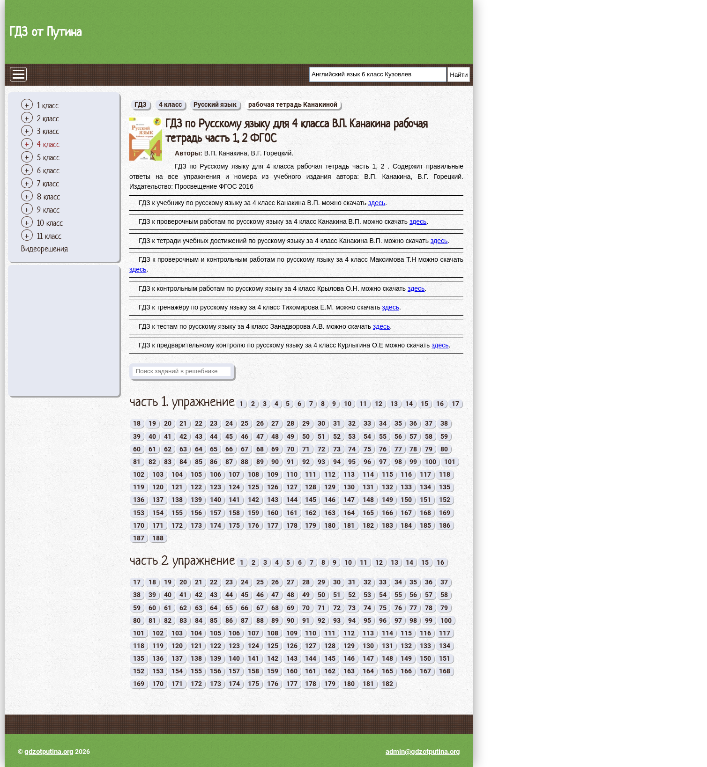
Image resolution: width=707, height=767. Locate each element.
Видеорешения (44, 248)
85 (198, 461)
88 (244, 461)
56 (398, 436)
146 (329, 499)
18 (137, 423)
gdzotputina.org (49, 751)
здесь (376, 202)
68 (260, 449)
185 (425, 525)
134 (425, 487)
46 (244, 436)
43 (198, 436)
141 (234, 499)
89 (260, 461)
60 (137, 449)
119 (138, 487)
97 (383, 461)
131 (368, 487)
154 (158, 512)
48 (275, 436)
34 (383, 423)
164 (349, 512)
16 (440, 403)
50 (306, 436)
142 (253, 499)
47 (260, 436)
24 (229, 423)
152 (444, 499)
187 (138, 538)
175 (234, 525)
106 (215, 474)
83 (167, 461)
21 (183, 423)
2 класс (48, 118)
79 (428, 449)
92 (306, 461)
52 (337, 436)
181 (349, 525)
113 (349, 474)
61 (152, 449)
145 (310, 499)
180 (329, 525)
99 (413, 461)
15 (424, 403)
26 (260, 423)
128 (310, 487)
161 (292, 512)
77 (398, 449)
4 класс (48, 144)
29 (306, 423)
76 (383, 449)
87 (229, 461)
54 (367, 436)
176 (253, 525)
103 (158, 474)
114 (368, 474)
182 (368, 525)
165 (368, 512)
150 (406, 499)
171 (158, 525)
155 (177, 512)
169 (444, 512)
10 (347, 403)
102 (138, 474)
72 (321, 449)
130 (349, 487)
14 (409, 403)
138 (177, 499)
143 (272, 499)
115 (387, 474)
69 (275, 449)
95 (352, 461)
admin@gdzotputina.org (423, 751)
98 (398, 461)
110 (292, 474)
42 (183, 436)
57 (413, 436)
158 (234, 512)
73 (337, 449)
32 (352, 423)
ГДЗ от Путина (45, 31)
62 (167, 449)
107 (234, 474)
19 (152, 423)
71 (306, 449)
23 (213, 423)
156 (196, 512)
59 (444, 436)
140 (215, 499)
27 (275, 423)
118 (444, 474)
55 (383, 436)
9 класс (48, 210)
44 (213, 436)
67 (244, 449)
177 (272, 525)
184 (406, 525)
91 (290, 461)
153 (138, 512)
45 (229, 436)
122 (196, 487)
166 (387, 512)
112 (329, 474)
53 (352, 436)
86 (213, 461)
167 (406, 512)
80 (444, 449)
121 (177, 487)
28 (290, 423)
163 (329, 512)
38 (444, 423)
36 (413, 423)
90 (275, 461)
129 (329, 487)
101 (449, 461)
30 (321, 423)
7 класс (48, 183)
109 (272, 474)
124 (234, 487)
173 (196, 525)
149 (387, 499)
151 (425, 499)
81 (137, 461)
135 (444, 487)
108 (253, 474)
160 (272, 512)
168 (425, 512)
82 (152, 461)
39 (137, 436)
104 (177, 474)
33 (367, 423)
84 (183, 461)
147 (349, 499)
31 (337, 423)
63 (183, 449)
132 (387, 487)
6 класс (48, 170)
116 (406, 474)
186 (444, 525)
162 (310, 512)
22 (198, 423)
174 (215, 525)
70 (290, 449)
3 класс (48, 131)
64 (198, 449)
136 (138, 499)
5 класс (48, 157)
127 (292, 487)
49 (290, 436)
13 (394, 403)
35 (398, 423)
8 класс (48, 197)
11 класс (49, 236)
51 (321, 436)
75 (367, 449)
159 (253, 512)
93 (321, 461)
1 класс (48, 105)
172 (177, 525)
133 (406, 487)
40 (152, 436)
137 (158, 499)
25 (244, 423)
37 (428, 423)
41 (167, 436)
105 (196, 474)
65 (213, 449)
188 (158, 538)
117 (425, 474)
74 (352, 449)
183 (387, 525)
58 (428, 436)
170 (138, 525)
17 (455, 403)
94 (337, 461)
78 (413, 449)
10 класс (50, 223)
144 (292, 499)
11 (363, 403)
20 (167, 423)
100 (430, 461)
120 (158, 487)
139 (196, 499)
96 (367, 461)
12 (378, 403)
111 (310, 474)
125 (253, 487)
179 (310, 525)
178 (292, 525)
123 (215, 487)
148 (368, 499)
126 (272, 487)
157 (215, 512)
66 (229, 449)
